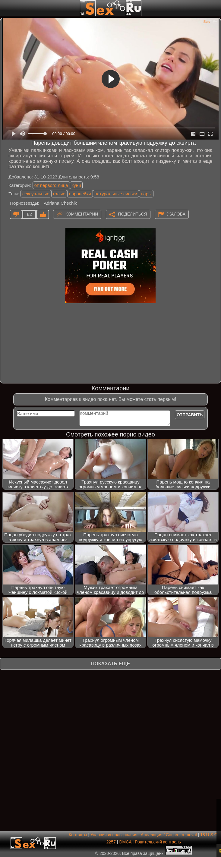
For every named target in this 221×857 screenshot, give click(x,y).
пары (146, 193)
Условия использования (113, 834)
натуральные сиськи (116, 193)
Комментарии (81, 214)
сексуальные (35, 193)
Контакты (78, 834)
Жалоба (176, 214)
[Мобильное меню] (5, 8)
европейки (80, 193)
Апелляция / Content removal (169, 834)
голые (59, 193)
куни (76, 185)
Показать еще (110, 663)
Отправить (190, 414)
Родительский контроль (158, 842)
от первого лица (51, 185)
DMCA (125, 842)
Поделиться (132, 214)
